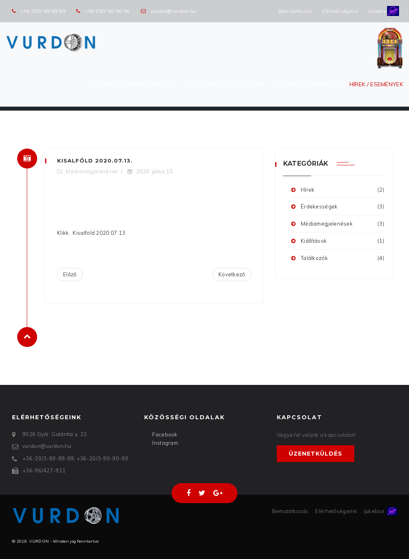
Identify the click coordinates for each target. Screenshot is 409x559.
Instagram (165, 443)
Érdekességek (337, 206)
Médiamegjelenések (92, 171)
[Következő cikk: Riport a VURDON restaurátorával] (231, 274)
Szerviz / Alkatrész (307, 84)
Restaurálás (206, 84)
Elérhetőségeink (340, 11)
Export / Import (150, 84)
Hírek (337, 190)
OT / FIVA (251, 84)
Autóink (100, 84)
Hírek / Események (376, 84)
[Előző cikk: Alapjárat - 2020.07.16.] (70, 274)
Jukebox (377, 11)
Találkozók (337, 258)
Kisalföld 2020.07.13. (95, 160)
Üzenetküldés (315, 453)
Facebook (164, 434)
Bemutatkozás (295, 11)
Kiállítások (337, 241)
